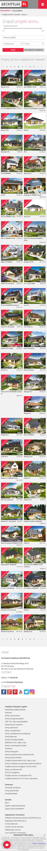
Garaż (27, 44)
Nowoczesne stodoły (13, 758)
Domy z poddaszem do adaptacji (17, 734)
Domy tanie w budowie (14, 725)
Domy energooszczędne (14, 719)
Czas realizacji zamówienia (15, 833)
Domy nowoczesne (12, 716)
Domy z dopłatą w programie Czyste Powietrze (23, 764)
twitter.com (26, 691)
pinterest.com (15, 691)
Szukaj (13, 50)
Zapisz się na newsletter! (14, 809)
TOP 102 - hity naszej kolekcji (16, 722)
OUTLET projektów (12, 773)
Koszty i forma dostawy (14, 827)
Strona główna (5, 10)
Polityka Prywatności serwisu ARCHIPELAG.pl (23, 818)
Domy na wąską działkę (14, 740)
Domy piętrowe (11, 737)
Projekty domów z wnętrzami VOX (18, 776)
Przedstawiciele (11, 794)
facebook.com (3, 691)
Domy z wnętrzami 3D (13, 770)
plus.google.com (9, 691)
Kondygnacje (9, 44)
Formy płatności (11, 824)
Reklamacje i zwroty (12, 830)
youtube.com (20, 691)
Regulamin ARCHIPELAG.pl (15, 821)
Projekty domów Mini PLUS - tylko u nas (20, 761)
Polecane (8, 749)
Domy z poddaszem (12, 731)
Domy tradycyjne (11, 752)
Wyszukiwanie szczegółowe (33, 50)
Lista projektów (17, 11)
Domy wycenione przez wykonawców (19, 755)
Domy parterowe (11, 728)
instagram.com (31, 691)
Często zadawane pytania (15, 806)
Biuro (7, 803)
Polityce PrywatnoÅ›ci (39, 843)
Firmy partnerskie (12, 791)
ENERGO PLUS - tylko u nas (15, 743)
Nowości (8, 713)
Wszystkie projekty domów (15, 710)
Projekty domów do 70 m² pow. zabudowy (21, 779)
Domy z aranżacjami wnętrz (16, 746)
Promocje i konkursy (13, 788)
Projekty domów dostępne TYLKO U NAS (20, 767)
